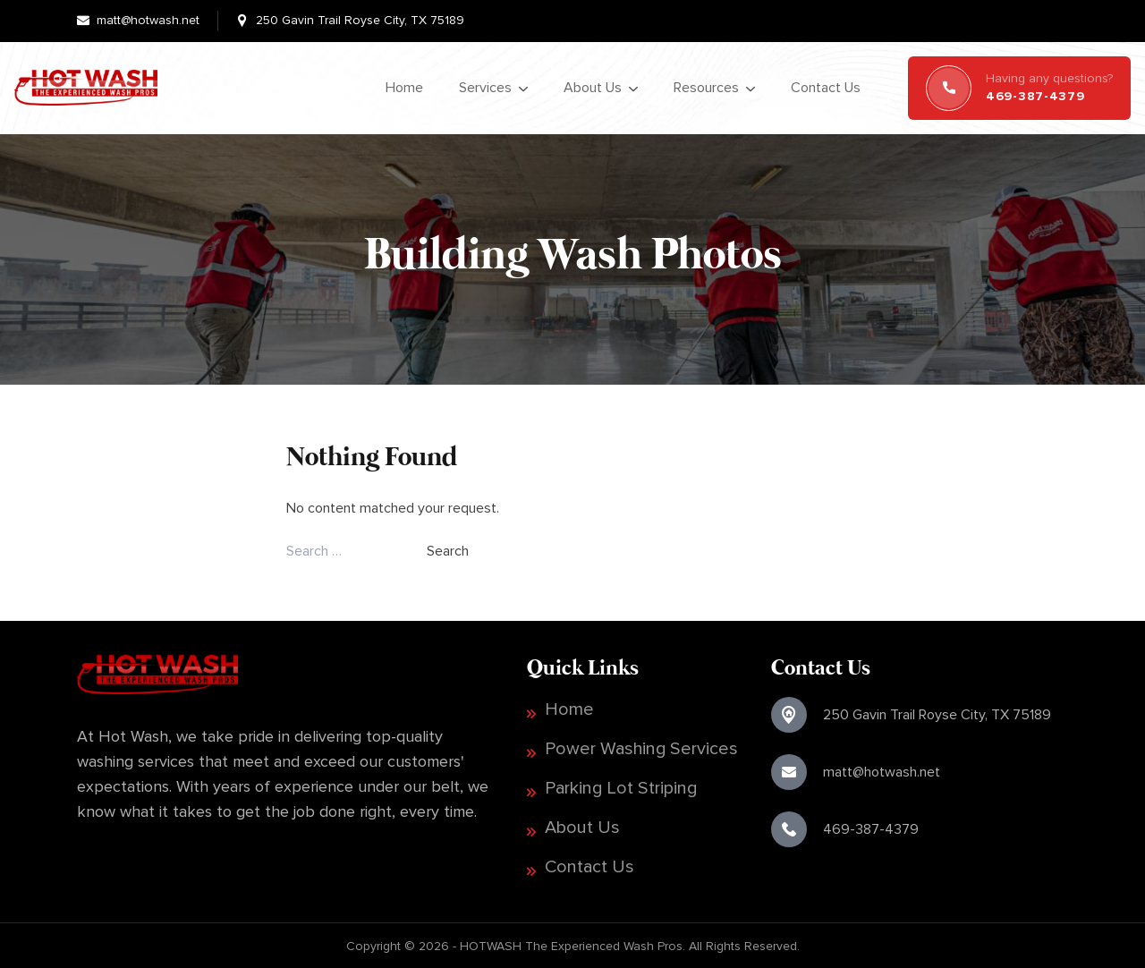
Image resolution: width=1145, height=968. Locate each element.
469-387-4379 (871, 828)
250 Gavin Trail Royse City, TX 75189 (360, 20)
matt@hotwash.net (148, 20)
